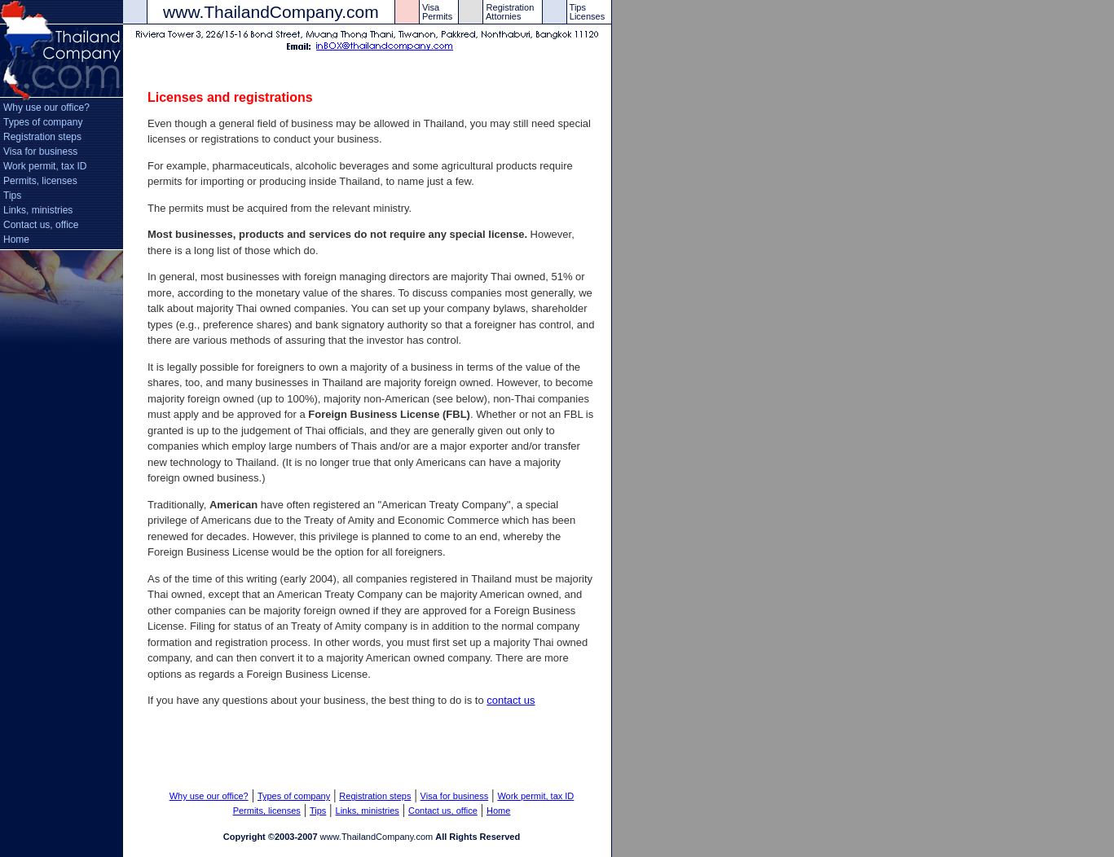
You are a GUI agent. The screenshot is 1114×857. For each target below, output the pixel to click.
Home (16, 239)
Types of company (42, 122)
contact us (511, 700)
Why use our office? (46, 107)
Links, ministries (38, 210)
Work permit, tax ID (44, 166)
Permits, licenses (40, 181)
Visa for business (40, 151)
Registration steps (42, 137)
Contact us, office (41, 225)
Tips (12, 195)
